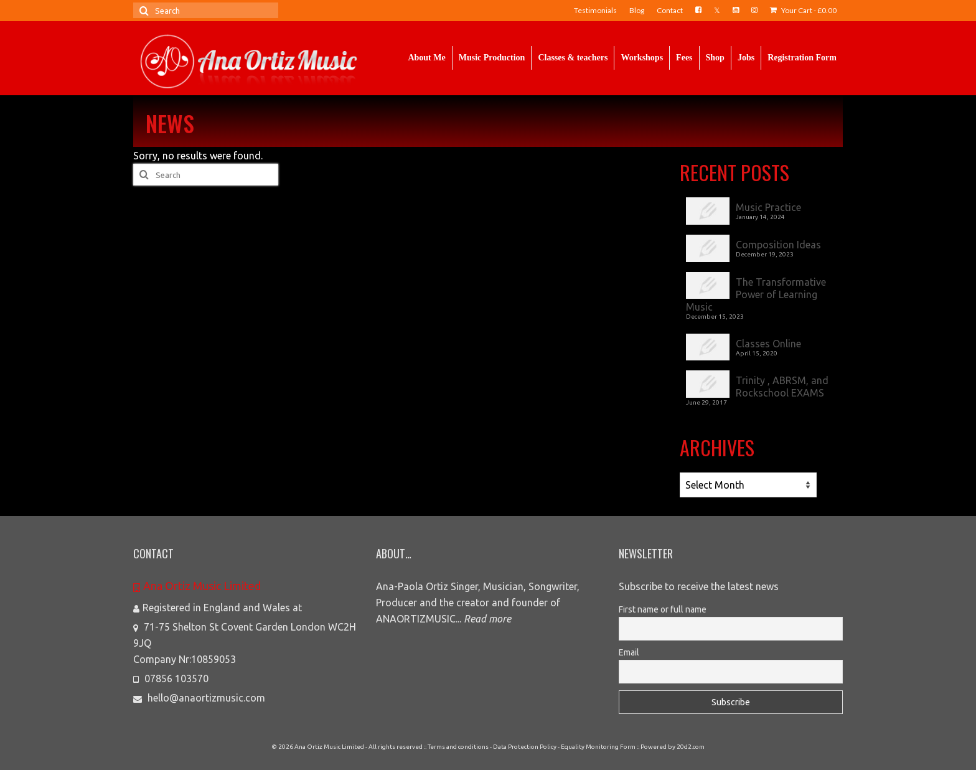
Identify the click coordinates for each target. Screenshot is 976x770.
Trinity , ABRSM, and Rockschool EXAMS (782, 386)
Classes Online (768, 343)
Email (629, 652)
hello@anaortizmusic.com (199, 697)
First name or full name (662, 609)
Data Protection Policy (524, 746)
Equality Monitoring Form (598, 746)
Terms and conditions (458, 746)
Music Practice (768, 207)
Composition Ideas (778, 244)
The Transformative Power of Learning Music (756, 294)
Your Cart (803, 10)
